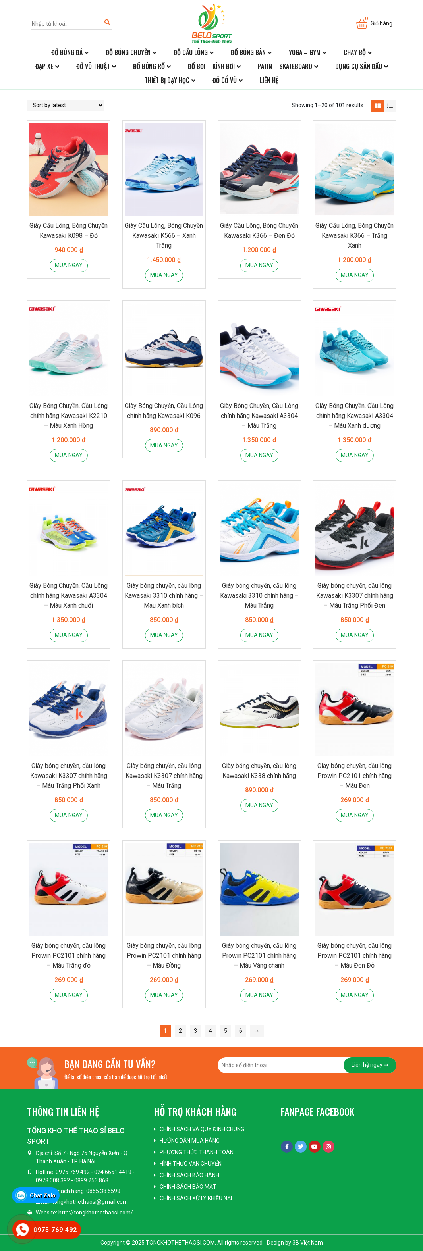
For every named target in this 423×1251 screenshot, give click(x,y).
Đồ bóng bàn (248, 52)
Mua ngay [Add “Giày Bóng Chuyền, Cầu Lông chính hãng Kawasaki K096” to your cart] (164, 445)
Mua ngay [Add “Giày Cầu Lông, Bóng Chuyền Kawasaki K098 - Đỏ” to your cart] (69, 265)
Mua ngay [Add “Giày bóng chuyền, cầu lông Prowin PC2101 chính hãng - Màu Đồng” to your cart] (164, 995)
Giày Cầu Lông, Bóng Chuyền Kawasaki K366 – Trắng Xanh (354, 235)
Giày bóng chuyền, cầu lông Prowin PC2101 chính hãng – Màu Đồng (164, 955)
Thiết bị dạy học (167, 80)
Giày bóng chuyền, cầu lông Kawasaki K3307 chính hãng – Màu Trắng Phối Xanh (68, 775)
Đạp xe (44, 66)
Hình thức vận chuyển (191, 1164)
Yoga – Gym (305, 52)
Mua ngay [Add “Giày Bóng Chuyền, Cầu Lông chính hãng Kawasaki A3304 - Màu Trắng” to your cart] (259, 455)
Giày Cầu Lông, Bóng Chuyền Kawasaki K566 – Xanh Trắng (164, 235)
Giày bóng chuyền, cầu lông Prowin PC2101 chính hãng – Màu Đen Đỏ (354, 955)
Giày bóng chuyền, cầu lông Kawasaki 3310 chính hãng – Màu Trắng (259, 595)
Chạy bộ (355, 52)
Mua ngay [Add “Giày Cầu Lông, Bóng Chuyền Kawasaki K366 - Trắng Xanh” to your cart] (355, 275)
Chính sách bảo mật (188, 1187)
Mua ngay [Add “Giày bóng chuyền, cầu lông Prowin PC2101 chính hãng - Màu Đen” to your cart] (355, 815)
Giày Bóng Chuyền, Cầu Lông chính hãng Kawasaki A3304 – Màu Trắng (259, 415)
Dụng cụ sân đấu (358, 66)
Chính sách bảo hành (189, 1175)
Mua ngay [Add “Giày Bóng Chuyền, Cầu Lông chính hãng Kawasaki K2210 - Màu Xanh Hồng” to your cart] (69, 455)
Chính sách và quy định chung (202, 1129)
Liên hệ (269, 80)
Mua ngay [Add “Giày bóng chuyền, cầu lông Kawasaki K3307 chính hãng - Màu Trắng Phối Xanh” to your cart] (69, 815)
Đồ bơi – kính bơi (211, 66)
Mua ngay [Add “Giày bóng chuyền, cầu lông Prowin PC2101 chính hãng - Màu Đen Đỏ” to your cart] (355, 995)
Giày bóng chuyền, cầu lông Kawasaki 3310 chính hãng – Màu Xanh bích (164, 595)
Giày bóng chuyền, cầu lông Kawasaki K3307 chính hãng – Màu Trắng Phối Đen (354, 595)
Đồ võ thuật (93, 66)
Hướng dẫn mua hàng (190, 1140)
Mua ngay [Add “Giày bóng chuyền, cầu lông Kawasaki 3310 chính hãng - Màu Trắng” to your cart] (259, 635)
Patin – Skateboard (285, 66)
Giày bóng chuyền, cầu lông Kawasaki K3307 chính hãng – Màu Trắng (164, 775)
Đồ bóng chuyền (128, 52)
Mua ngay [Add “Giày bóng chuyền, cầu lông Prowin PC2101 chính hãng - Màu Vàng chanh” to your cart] (259, 995)
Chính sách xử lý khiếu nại (196, 1198)
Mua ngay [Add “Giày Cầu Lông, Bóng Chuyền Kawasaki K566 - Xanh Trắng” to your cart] (164, 275)
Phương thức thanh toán (197, 1152)
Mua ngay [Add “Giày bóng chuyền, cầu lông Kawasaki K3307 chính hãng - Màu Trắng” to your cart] (164, 815)
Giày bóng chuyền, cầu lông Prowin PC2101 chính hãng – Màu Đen (354, 775)
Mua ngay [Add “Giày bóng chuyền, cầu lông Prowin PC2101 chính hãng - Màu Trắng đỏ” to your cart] (69, 995)
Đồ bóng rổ (149, 66)
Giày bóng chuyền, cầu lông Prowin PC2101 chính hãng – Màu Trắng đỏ (68, 955)
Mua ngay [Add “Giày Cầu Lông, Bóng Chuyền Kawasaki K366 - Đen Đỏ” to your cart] (259, 265)
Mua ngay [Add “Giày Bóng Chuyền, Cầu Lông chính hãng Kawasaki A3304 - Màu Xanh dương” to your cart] (355, 455)
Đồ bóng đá (67, 52)
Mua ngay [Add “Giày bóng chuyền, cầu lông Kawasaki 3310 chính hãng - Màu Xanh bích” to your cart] (164, 635)
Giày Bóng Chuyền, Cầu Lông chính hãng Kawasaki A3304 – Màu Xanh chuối (68, 595)
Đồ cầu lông (191, 52)
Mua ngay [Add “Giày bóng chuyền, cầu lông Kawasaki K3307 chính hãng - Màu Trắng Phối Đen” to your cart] (355, 635)
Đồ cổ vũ (224, 80)
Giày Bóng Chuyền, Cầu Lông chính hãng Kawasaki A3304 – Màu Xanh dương (354, 415)
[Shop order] (65, 105)
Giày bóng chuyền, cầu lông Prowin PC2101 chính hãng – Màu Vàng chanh (259, 955)
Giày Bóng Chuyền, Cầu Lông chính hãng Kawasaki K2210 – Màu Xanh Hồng (68, 415)
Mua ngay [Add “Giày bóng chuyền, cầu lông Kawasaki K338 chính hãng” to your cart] (259, 805)
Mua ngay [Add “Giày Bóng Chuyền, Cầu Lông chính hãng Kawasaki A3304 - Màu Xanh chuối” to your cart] (69, 635)
